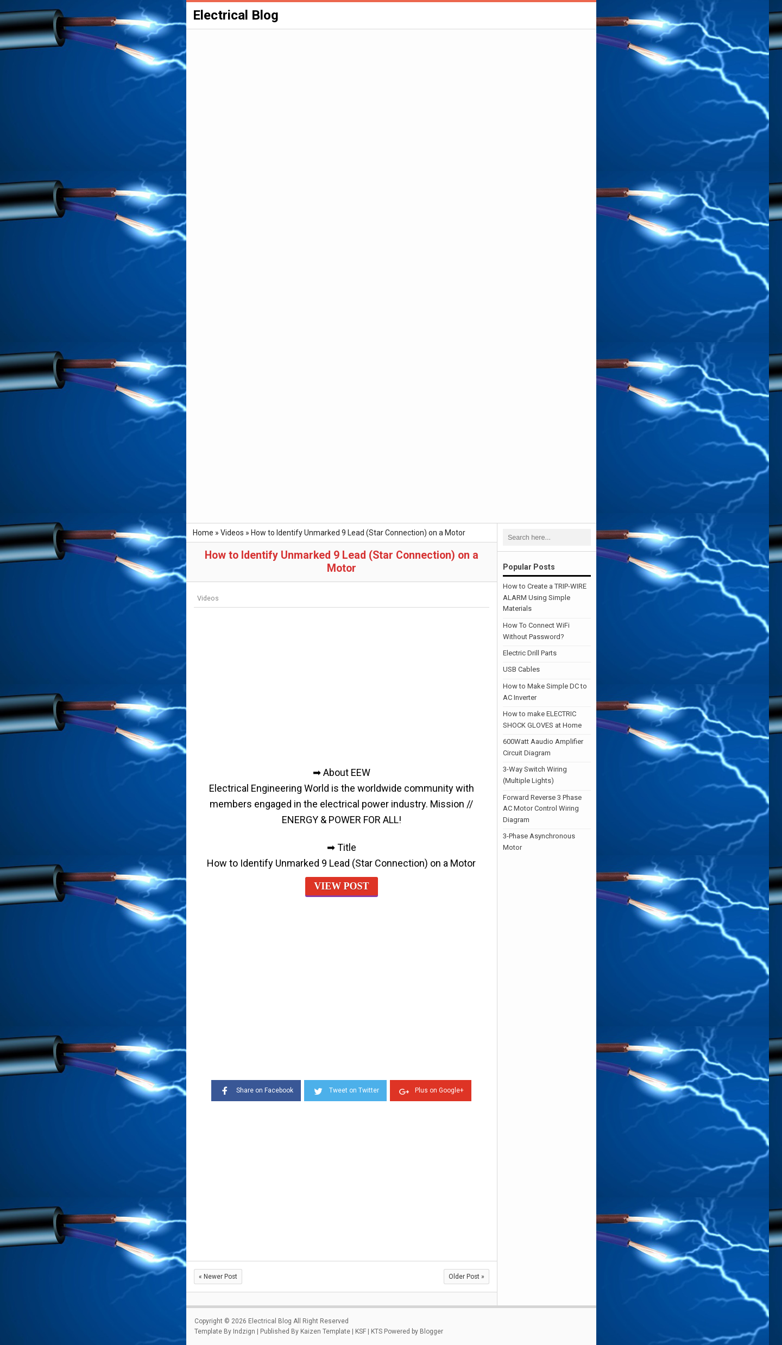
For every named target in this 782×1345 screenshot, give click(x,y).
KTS (376, 1331)
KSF (360, 1331)
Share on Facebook (256, 1090)
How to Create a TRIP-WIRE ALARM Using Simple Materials (544, 597)
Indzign (244, 1331)
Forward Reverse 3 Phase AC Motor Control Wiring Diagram (542, 808)
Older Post (466, 1276)
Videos (208, 598)
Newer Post (218, 1276)
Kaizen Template (325, 1331)
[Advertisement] (391, 112)
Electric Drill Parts (530, 653)
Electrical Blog (236, 15)
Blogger (431, 1331)
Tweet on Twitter (345, 1090)
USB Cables (521, 669)
